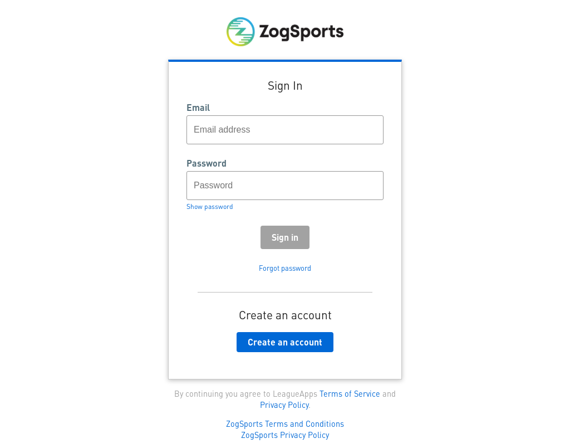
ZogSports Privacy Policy (285, 435)
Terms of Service (350, 393)
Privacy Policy (284, 405)
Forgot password (285, 268)
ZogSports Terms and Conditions (285, 423)
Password (206, 163)
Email (198, 107)
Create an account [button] (285, 342)
